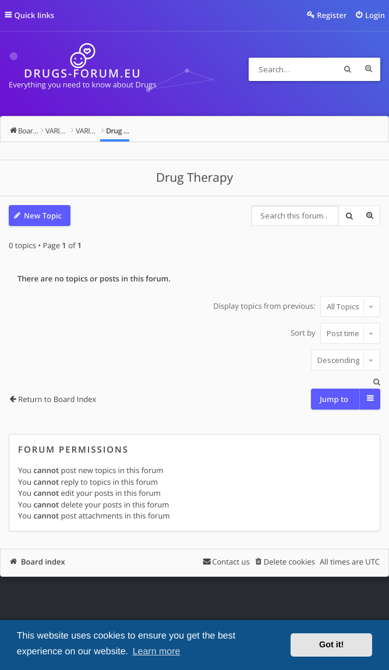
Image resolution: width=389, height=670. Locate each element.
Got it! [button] (331, 645)
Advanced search (368, 69)
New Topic (43, 215)
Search (347, 69)
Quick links (35, 15)
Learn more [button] (157, 652)
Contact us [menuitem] (230, 561)
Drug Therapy (194, 178)
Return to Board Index (57, 399)
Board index (43, 561)
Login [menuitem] (375, 15)
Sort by (335, 333)
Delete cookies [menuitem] (289, 561)
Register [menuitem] (331, 15)
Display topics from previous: (296, 306)
